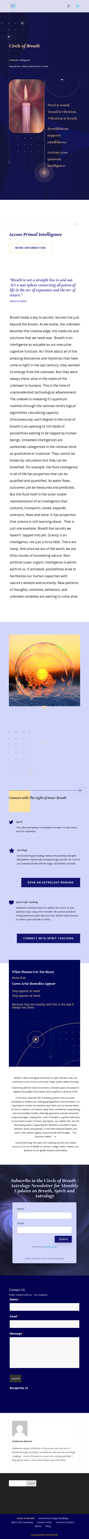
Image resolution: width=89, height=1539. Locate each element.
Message (17, 1333)
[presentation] (33, 1398)
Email (14, 1316)
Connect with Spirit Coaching (48, 938)
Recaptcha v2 (19, 1388)
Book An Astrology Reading (51, 882)
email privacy (51, 1247)
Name (15, 1299)
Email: (20, 1223)
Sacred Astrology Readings (53, 1518)
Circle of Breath (25, 1518)
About (38, 1526)
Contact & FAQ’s (65, 1522)
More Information (30, 248)
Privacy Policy (44, 1522)
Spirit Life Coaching (22, 1522)
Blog (48, 1526)
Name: (21, 1209)
